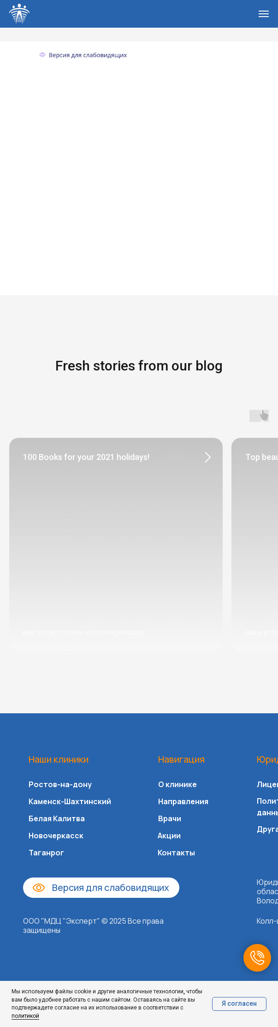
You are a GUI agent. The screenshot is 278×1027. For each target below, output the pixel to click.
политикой (25, 1016)
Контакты (176, 853)
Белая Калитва (57, 818)
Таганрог (46, 853)
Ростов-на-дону (60, 784)
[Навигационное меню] (264, 14)
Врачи (169, 818)
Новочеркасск (56, 835)
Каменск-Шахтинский (70, 801)
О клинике (177, 784)
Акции (169, 835)
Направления (183, 801)
